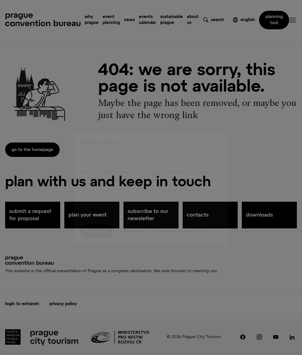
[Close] (218, 131)
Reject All (133, 221)
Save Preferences (176, 221)
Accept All (97, 221)
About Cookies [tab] (153, 146)
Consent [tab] (94, 146)
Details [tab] (120, 146)
